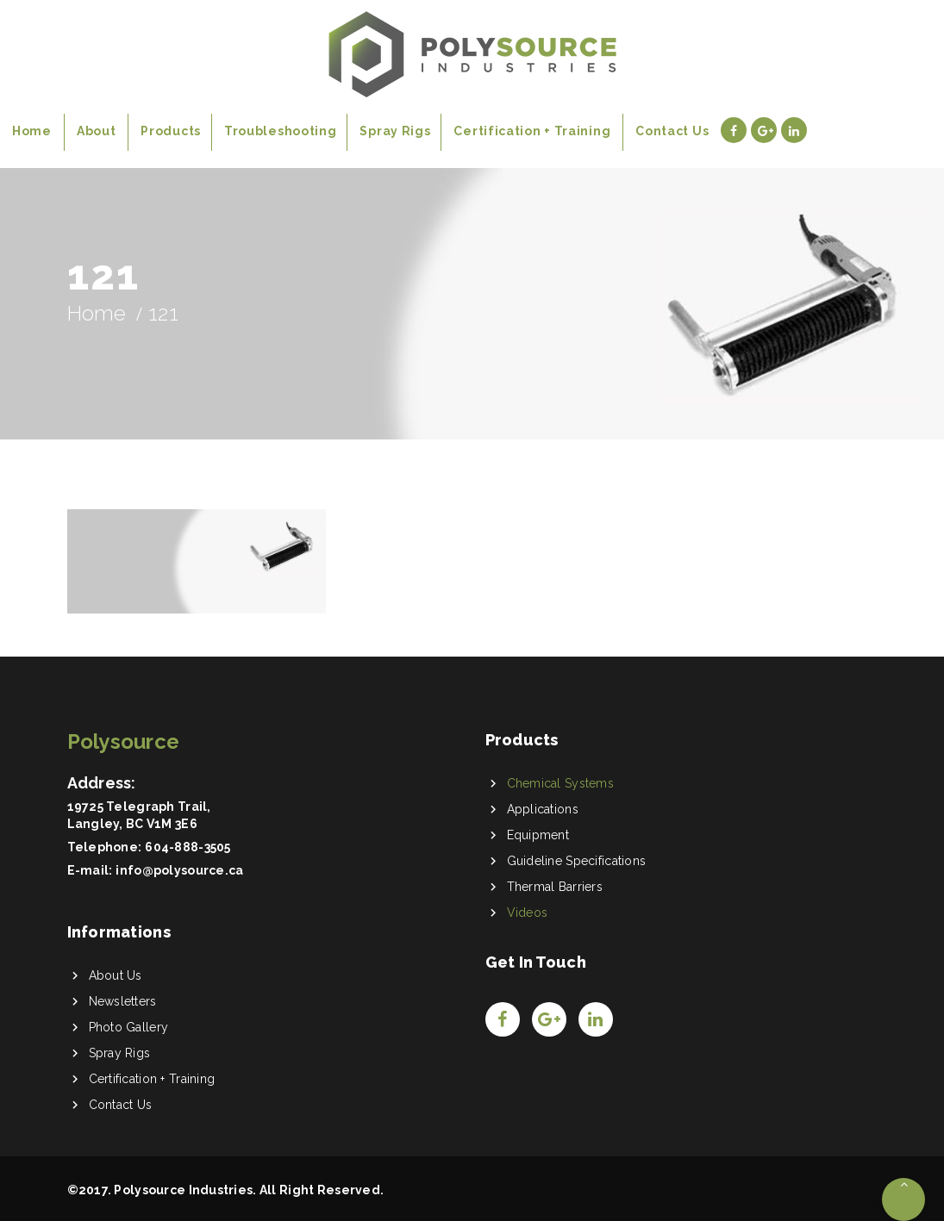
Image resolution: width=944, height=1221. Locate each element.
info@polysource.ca (179, 870)
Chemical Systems (560, 783)
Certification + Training (152, 1079)
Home (97, 313)
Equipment (538, 835)
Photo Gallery (129, 1027)
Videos (527, 912)
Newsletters (123, 1001)
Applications (542, 809)
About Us (115, 975)
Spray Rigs (120, 1053)
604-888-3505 (187, 847)
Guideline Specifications (577, 861)
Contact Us (121, 1105)
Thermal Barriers (555, 887)
